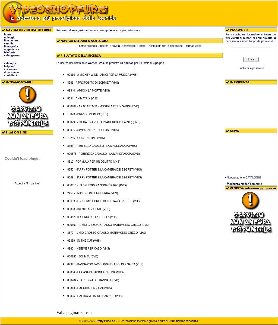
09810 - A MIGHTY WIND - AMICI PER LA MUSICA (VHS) (102, 74)
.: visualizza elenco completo (243, 184)
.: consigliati (128, 45)
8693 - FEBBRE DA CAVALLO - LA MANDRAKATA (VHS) (102, 145)
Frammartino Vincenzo (183, 321)
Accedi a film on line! (27, 183)
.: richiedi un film (156, 45)
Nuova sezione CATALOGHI (244, 178)
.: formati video (193, 45)
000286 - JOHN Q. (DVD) (82, 256)
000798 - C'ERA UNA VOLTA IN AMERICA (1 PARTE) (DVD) (103, 122)
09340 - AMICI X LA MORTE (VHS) (88, 90)
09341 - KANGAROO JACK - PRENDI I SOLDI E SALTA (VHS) (105, 264)
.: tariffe (141, 45)
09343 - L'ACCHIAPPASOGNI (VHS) (89, 288)
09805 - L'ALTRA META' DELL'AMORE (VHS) (94, 295)
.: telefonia (8, 52)
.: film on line (10, 40)
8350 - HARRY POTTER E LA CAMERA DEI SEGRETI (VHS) (104, 169)
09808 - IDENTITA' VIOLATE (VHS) (88, 209)
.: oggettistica (10, 49)
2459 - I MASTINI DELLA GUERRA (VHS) (92, 193)
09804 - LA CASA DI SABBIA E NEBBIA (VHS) (95, 272)
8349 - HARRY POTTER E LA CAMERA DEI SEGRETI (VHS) (104, 177)
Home (92, 30)
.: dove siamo (10, 72)
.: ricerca (103, 45)
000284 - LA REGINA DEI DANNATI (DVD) (93, 280)
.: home (6, 34)
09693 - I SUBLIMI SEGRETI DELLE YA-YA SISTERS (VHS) (104, 201)
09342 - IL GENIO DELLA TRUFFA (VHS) (92, 216)
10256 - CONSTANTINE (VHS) (86, 137)
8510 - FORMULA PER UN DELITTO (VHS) (93, 161)
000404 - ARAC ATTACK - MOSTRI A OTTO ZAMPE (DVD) (103, 106)
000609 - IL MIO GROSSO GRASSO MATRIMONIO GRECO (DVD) (108, 224)
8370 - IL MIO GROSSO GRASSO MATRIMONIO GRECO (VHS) (106, 232)
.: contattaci (9, 75)
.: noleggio (8, 37)
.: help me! (8, 66)
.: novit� (114, 45)
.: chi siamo (9, 69)
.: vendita (8, 43)
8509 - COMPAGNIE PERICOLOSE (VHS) (93, 130)
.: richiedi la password (251, 68)
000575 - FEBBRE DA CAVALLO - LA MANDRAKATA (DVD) (103, 153)
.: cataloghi (9, 63)
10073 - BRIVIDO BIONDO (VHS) (87, 114)
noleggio (104, 30)
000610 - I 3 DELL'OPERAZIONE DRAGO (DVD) (97, 185)
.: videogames (11, 55)
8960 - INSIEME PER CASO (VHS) (88, 248)
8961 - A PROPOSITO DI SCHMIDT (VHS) (93, 82)
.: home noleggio (87, 45)
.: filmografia (10, 46)
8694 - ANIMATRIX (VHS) (82, 98)
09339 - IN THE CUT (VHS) (83, 240)
